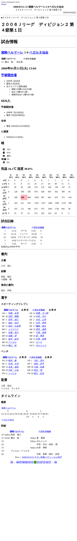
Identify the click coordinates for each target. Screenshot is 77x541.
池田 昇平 (39, 364)
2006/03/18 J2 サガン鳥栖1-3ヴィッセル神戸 (42, 457)
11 (32, 462)
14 (41, 462)
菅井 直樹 (41, 329)
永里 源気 (13, 367)
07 (21, 462)
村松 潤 (38, 370)
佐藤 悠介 (13, 332)
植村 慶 (12, 360)
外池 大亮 (13, 364)
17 (50, 462)
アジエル (12, 342)
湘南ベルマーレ (12, 52)
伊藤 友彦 (13, 313)
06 (18, 462)
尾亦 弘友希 (14, 326)
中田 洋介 (41, 316)
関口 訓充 (39, 373)
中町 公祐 (13, 370)
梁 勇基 (40, 336)
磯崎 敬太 (41, 326)
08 (24, 462)
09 (26, 462)
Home (4, 4)
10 (29, 462)
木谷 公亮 (41, 319)
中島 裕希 (41, 339)
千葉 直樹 (41, 332)
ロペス (39, 342)
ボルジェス (41, 345)
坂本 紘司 (13, 339)
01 (12, 462)
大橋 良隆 (39, 367)
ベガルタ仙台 (38, 52)
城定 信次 (13, 323)
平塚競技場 (9, 75)
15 (44, 462)
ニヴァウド (13, 329)
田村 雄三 (13, 319)
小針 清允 (39, 360)
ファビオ (12, 373)
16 (47, 462)
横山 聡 (12, 345)
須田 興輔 (13, 316)
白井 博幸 (41, 323)
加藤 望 (12, 336)
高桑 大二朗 (42, 313)
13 (38, 462)
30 (55, 462)
